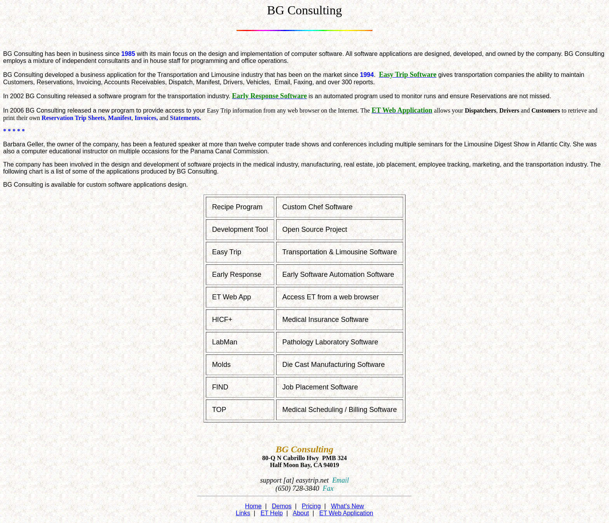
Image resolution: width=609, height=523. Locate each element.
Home (253, 506)
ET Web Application (346, 513)
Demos (282, 506)
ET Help (272, 513)
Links (243, 513)
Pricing (311, 506)
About (301, 513)
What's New (347, 506)
